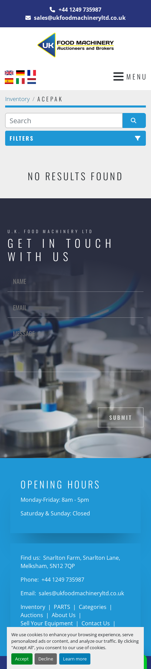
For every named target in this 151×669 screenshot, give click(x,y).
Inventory (33, 607)
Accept (22, 659)
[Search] (64, 120)
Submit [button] (120, 417)
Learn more (75, 659)
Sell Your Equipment (47, 623)
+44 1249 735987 (79, 9)
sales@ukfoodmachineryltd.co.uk (79, 18)
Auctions (32, 615)
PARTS (62, 607)
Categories (92, 607)
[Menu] (118, 76)
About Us (64, 615)
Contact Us (95, 623)
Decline (45, 659)
